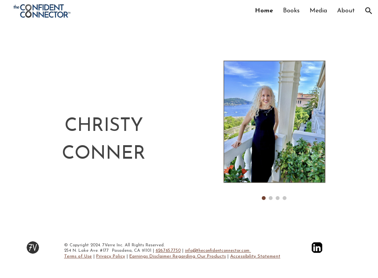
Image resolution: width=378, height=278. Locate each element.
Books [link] (291, 11)
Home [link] (264, 11)
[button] (368, 11)
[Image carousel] (274, 129)
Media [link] (318, 11)
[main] (104, 140)
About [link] (346, 11)
